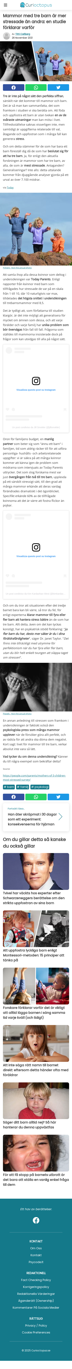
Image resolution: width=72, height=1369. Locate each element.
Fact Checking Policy (36, 1280)
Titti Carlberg (22, 34)
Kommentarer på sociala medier (36, 1308)
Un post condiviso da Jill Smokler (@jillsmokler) (36, 427)
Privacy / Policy (36, 1325)
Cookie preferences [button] (36, 1332)
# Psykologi (39, 787)
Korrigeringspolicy (36, 1287)
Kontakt (36, 1255)
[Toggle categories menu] (5, 5)
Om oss (36, 1248)
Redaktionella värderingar (36, 1294)
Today (10, 187)
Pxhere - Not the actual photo (17, 267)
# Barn (9, 787)
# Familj (22, 787)
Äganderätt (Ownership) (36, 1301)
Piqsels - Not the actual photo (17, 713)
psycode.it (36, 1262)
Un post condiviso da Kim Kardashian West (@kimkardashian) (37, 593)
